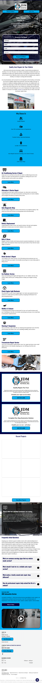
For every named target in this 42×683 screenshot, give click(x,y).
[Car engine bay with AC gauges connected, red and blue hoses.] (30, 468)
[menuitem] (6, 673)
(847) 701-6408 (6, 648)
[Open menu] (40, 6)
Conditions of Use (19, 680)
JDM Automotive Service (14, 645)
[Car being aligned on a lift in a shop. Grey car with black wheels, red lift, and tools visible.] (11, 468)
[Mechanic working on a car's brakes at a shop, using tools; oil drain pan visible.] (11, 448)
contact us (20, 89)
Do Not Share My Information (11, 680)
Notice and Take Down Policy (27, 680)
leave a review (20, 520)
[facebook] (3, 654)
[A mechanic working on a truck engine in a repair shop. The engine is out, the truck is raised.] (30, 487)
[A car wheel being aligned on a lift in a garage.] (11, 487)
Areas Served (5, 642)
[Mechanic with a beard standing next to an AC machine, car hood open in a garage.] (30, 448)
